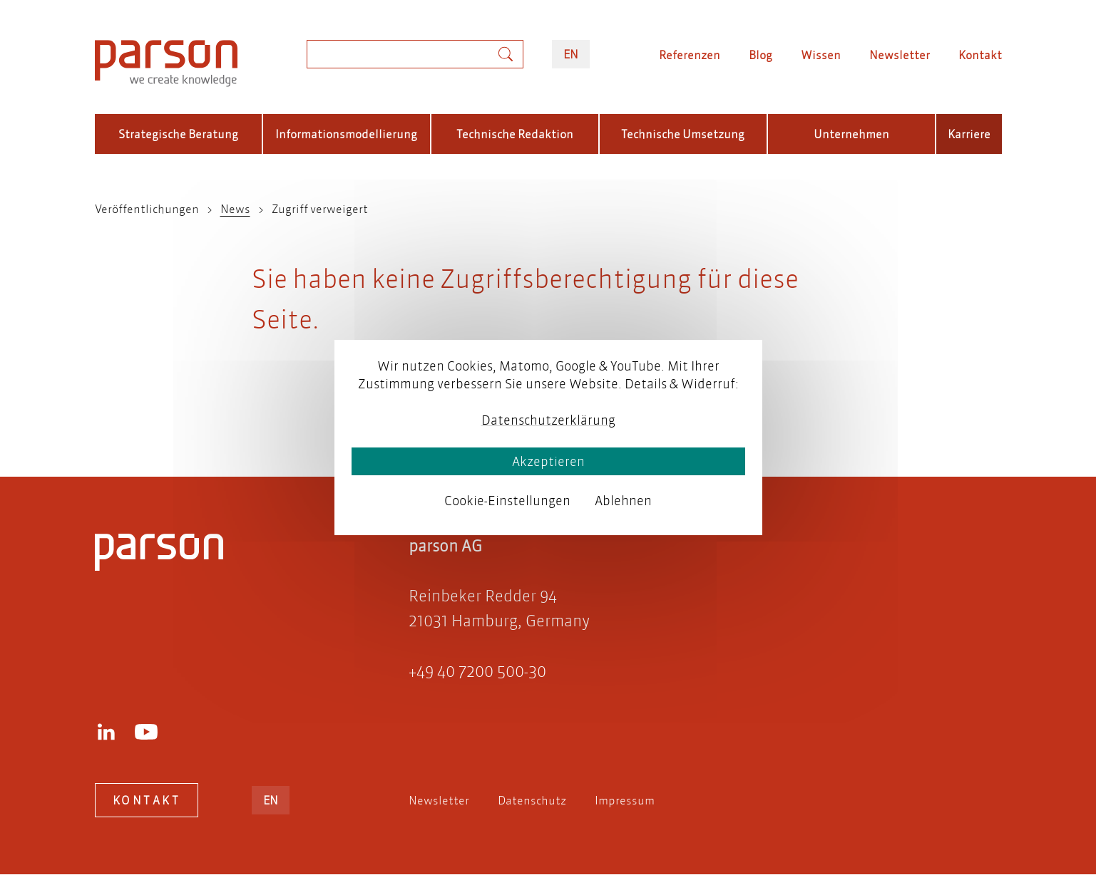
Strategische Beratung (178, 133)
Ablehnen (623, 500)
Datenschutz (532, 799)
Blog (760, 54)
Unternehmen (851, 133)
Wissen (821, 54)
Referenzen (689, 54)
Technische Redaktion (514, 133)
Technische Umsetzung (682, 133)
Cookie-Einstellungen (507, 500)
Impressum (625, 799)
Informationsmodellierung (346, 133)
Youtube (146, 731)
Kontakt (980, 54)
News (235, 208)
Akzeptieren (548, 461)
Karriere (969, 133)
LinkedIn (106, 731)
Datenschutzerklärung (548, 420)
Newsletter (899, 54)
